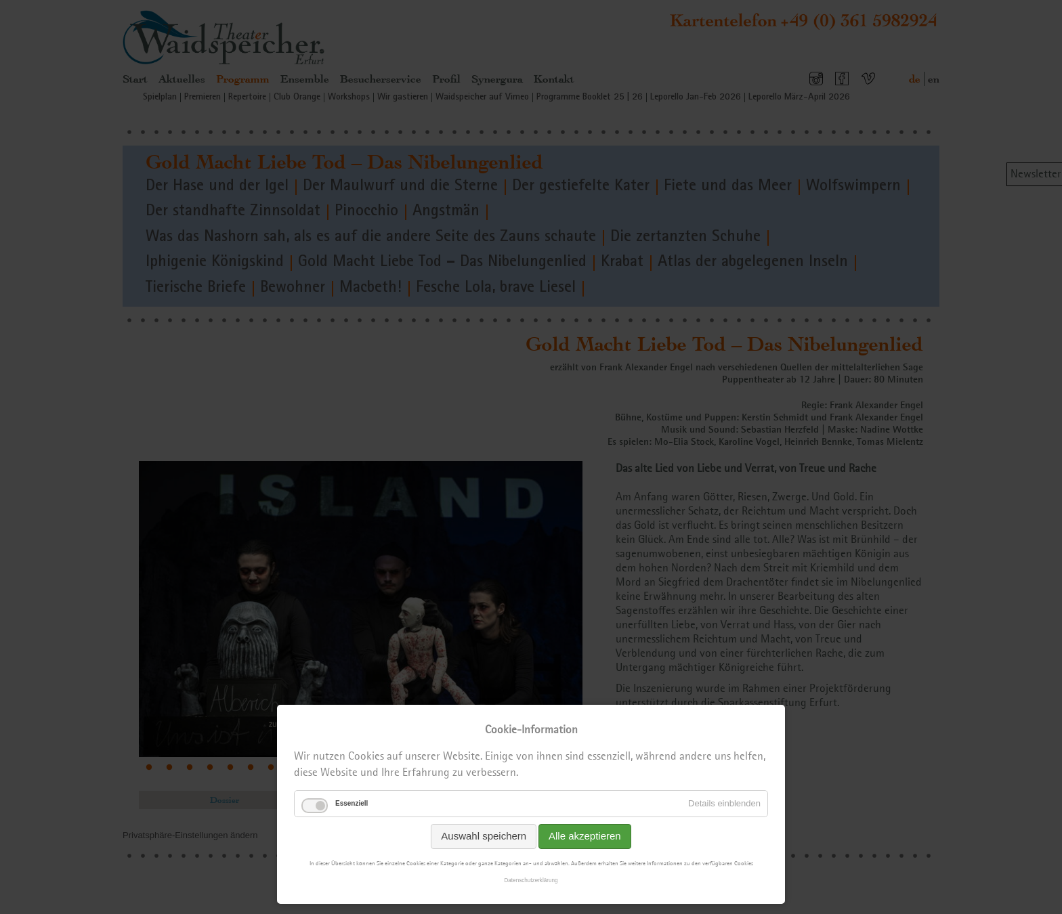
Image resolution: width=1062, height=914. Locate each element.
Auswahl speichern (483, 836)
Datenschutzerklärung (530, 880)
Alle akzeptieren (585, 836)
